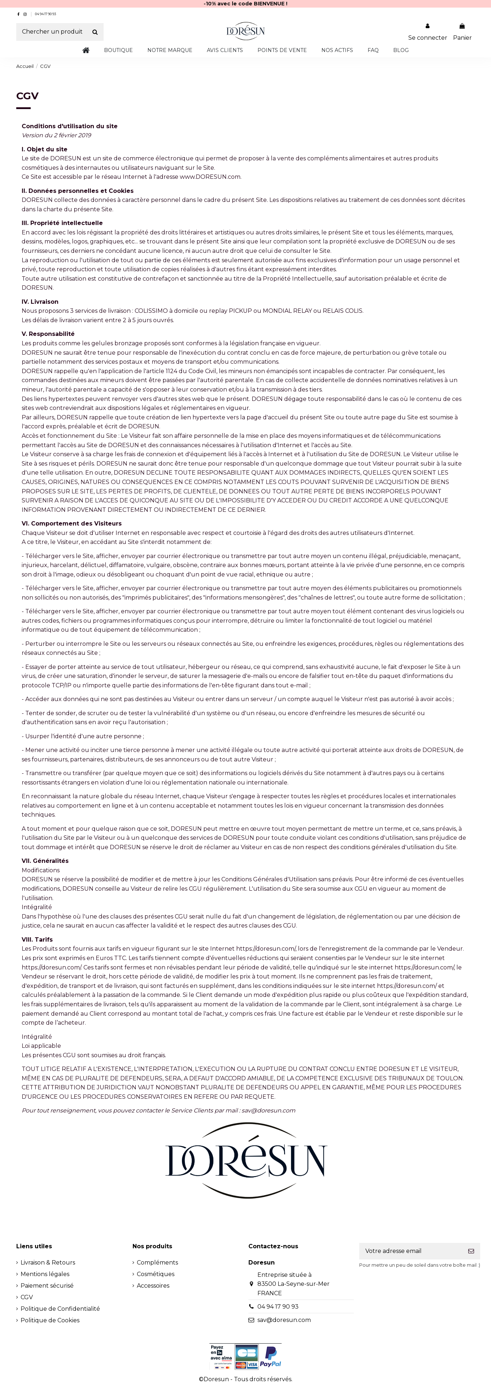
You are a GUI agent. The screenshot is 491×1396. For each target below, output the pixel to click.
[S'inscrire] (471, 1251)
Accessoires (153, 1285)
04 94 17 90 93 (45, 14)
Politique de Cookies (50, 1320)
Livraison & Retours (48, 1262)
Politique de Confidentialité (60, 1308)
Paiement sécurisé (47, 1285)
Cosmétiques (155, 1274)
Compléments (157, 1262)
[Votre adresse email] (411, 1251)
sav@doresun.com (284, 1320)
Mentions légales (45, 1274)
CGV (27, 1297)
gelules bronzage (116, 343)
